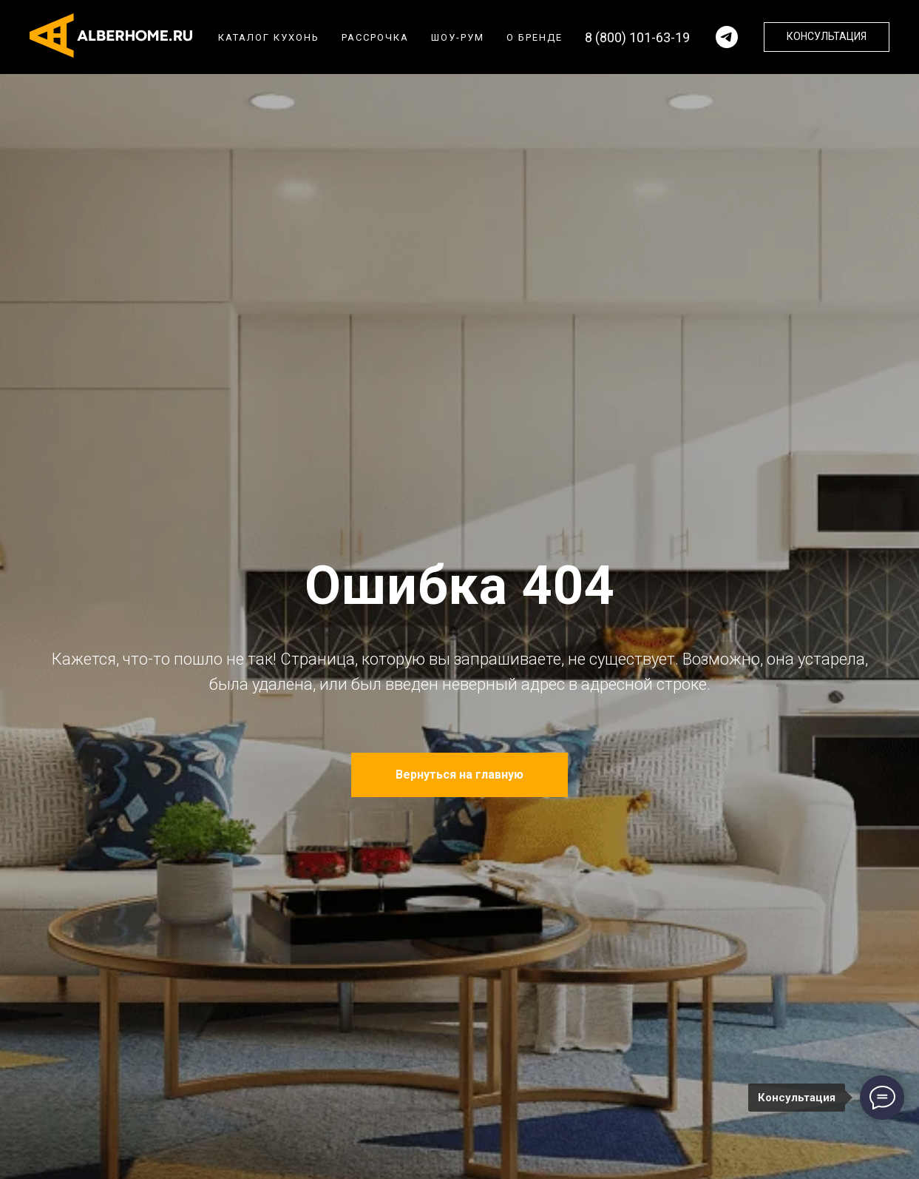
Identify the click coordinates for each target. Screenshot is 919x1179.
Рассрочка (375, 37)
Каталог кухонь (268, 37)
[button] (826, 37)
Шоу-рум (457, 37)
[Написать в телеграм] (727, 37)
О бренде (534, 37)
